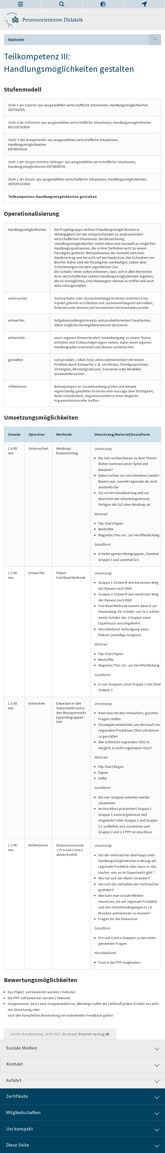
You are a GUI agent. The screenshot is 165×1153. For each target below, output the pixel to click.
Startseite (84, 39)
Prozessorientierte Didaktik (52, 20)
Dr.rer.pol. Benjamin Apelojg (84, 1034)
